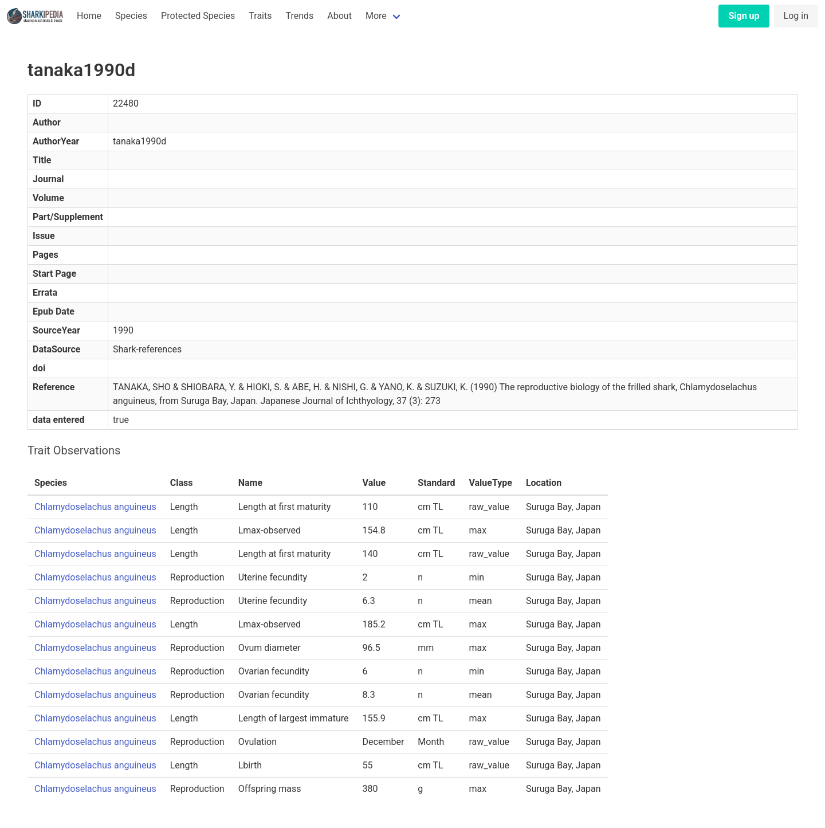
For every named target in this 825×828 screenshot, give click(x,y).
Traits (260, 15)
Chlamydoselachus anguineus (95, 506)
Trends (299, 15)
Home (89, 15)
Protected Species (198, 15)
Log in (796, 15)
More (376, 15)
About (339, 15)
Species (131, 15)
